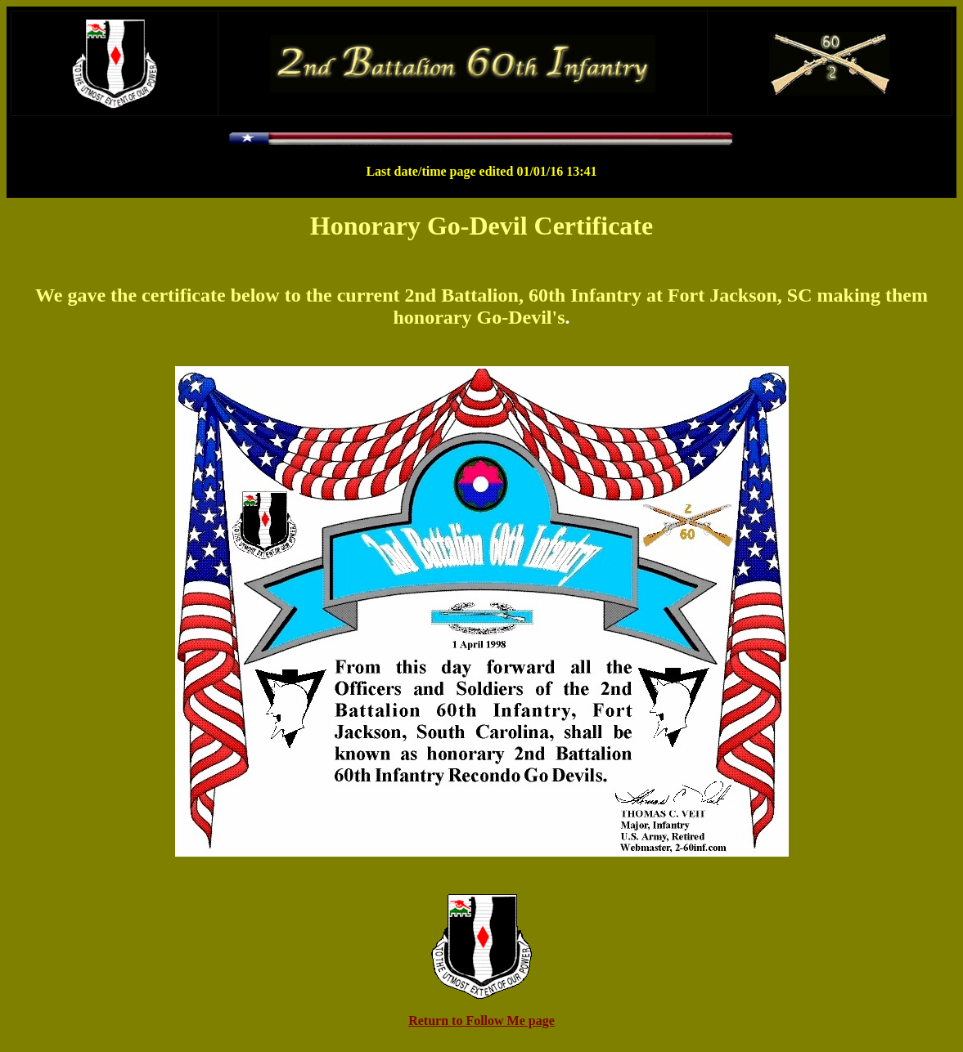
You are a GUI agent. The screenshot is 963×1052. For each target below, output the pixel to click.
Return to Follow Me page (481, 1020)
